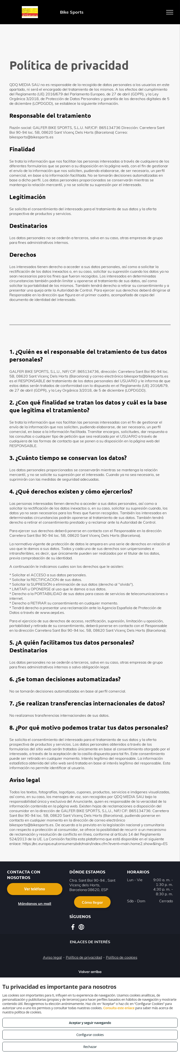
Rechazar (90, 1046)
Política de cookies (121, 957)
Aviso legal (52, 957)
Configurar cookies (90, 1034)
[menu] (170, 12)
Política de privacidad (84, 957)
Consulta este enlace (118, 1008)
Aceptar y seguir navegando (90, 1022)
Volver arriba (90, 971)
